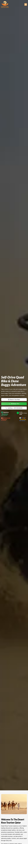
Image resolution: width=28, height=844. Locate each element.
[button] (25, 4)
